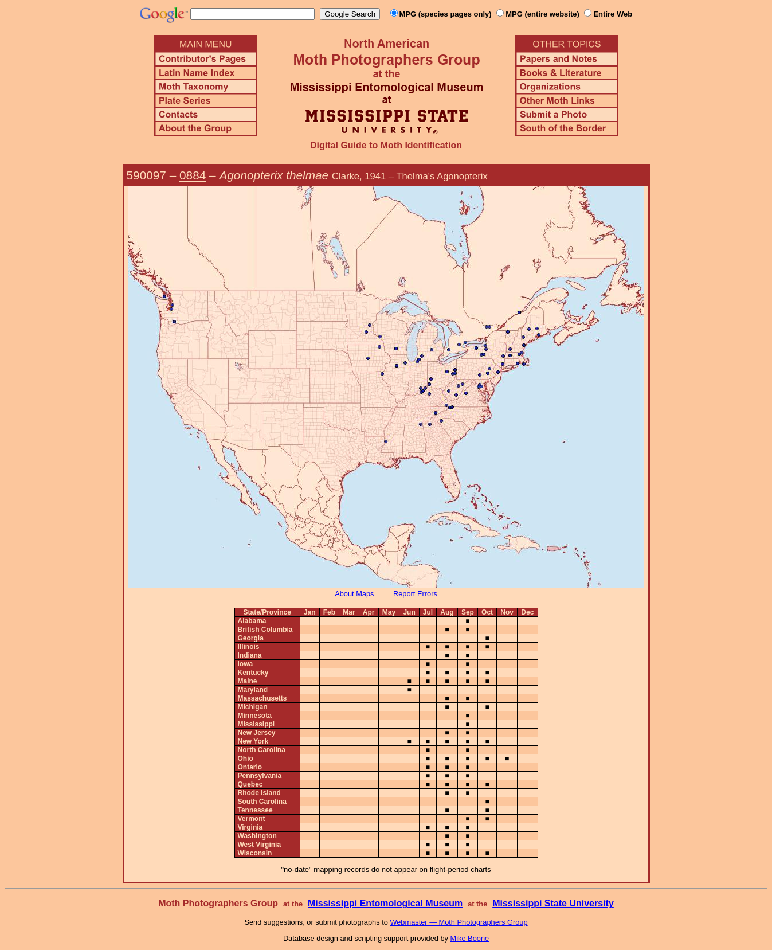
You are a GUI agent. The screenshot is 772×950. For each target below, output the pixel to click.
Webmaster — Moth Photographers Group (458, 922)
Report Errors (415, 593)
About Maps (354, 593)
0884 (192, 175)
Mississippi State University (553, 903)
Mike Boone (469, 938)
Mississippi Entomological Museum (385, 903)
